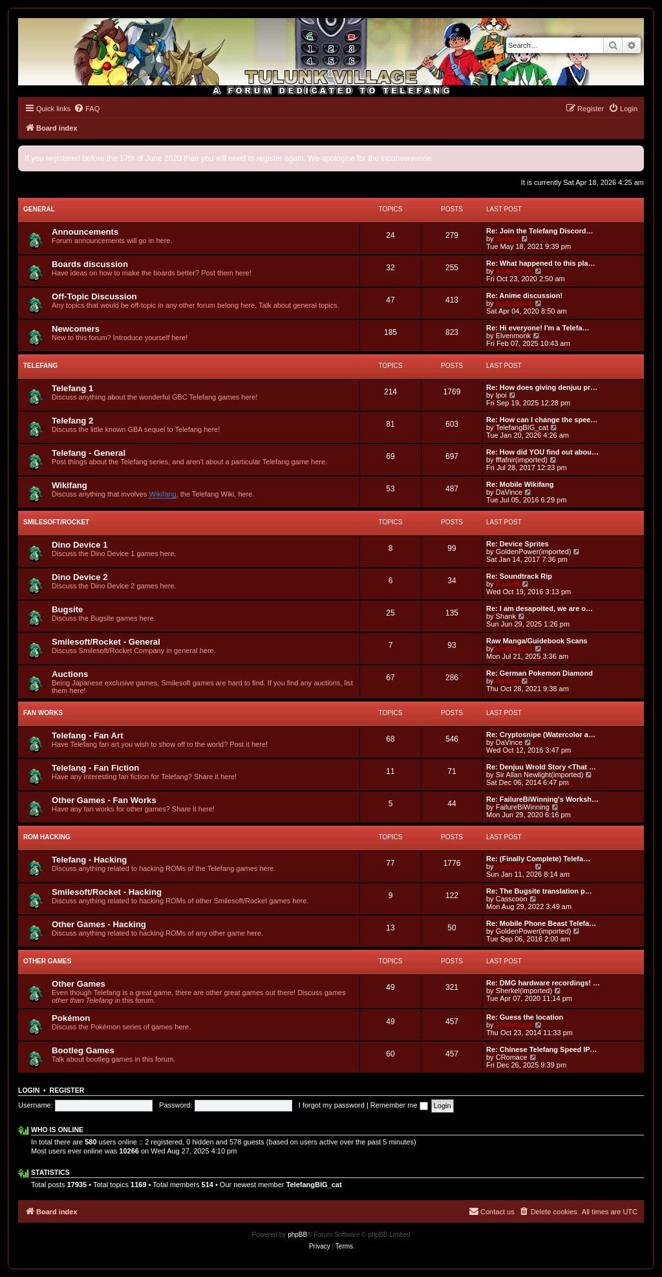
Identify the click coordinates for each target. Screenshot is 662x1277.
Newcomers (76, 329)
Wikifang (69, 485)
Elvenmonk (513, 335)
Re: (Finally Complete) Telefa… (538, 859)
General (39, 209)
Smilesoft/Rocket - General (106, 642)
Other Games (47, 961)
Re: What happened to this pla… (540, 263)
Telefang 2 (72, 420)
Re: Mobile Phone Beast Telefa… (541, 923)
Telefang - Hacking (89, 859)
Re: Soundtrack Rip (519, 576)
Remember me (399, 1105)
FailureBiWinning (523, 807)
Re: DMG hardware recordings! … (543, 983)
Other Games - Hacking (99, 924)
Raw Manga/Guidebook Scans (536, 641)
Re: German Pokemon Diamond (539, 673)
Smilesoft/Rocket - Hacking (107, 892)
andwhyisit (514, 271)
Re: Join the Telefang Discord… (539, 231)
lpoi (501, 395)
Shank (506, 616)
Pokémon (71, 1018)
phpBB (297, 1234)
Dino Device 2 (80, 577)
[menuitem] (87, 108)
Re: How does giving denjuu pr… (541, 387)
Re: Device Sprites (517, 544)
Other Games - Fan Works (104, 800)
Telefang (40, 365)
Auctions (70, 674)
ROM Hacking (46, 837)
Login (28, 1090)
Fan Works (43, 712)
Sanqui (508, 238)
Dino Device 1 (80, 545)
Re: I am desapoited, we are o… (539, 608)
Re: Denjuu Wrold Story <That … (541, 767)
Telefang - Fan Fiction (95, 768)
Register (67, 1090)
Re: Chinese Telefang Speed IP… (541, 1049)
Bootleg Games (83, 1050)
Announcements (85, 232)
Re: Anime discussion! (524, 295)
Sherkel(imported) (524, 990)
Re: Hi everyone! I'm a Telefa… (538, 328)
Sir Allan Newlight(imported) (540, 774)
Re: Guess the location (524, 1017)
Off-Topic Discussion (94, 296)
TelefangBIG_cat (522, 427)
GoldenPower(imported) (533, 551)
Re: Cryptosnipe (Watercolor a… (540, 734)
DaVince (509, 492)
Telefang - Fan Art (87, 735)
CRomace (512, 1057)
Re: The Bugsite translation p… (539, 891)
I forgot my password (332, 1105)
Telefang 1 (72, 388)
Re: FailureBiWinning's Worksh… (542, 799)
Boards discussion (90, 264)
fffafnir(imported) (522, 460)
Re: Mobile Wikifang (519, 484)
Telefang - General (88, 453)
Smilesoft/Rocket (56, 522)
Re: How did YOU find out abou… (542, 452)
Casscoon (512, 899)
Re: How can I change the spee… (541, 420)
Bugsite (67, 609)
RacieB (508, 584)
